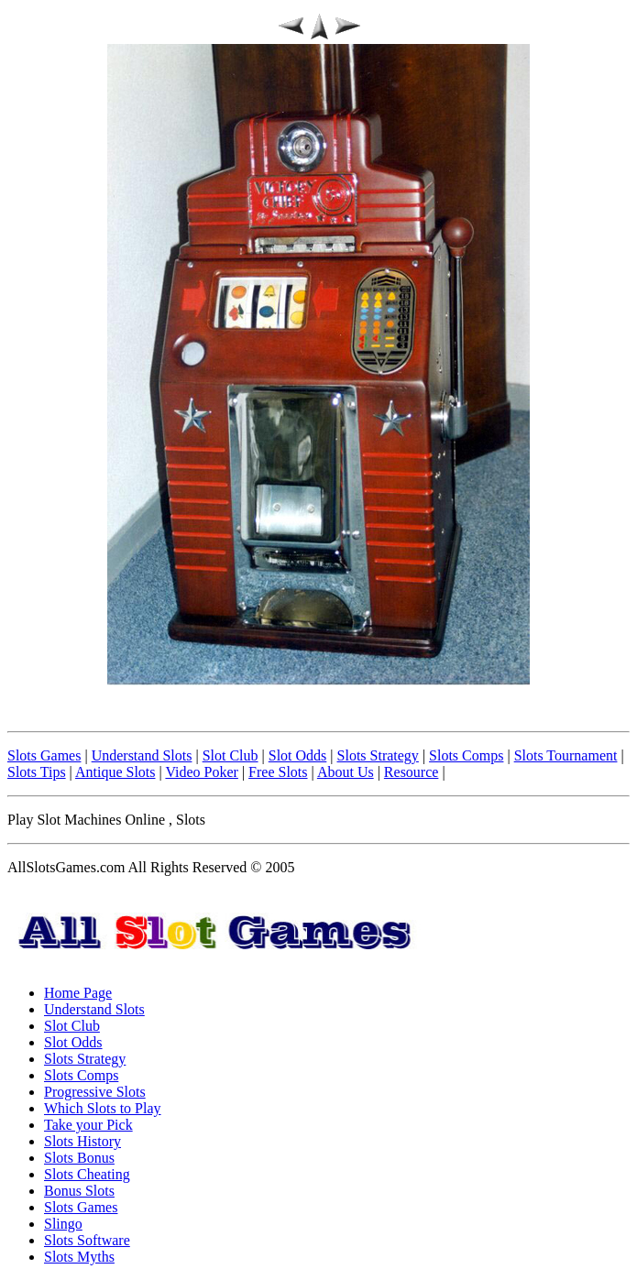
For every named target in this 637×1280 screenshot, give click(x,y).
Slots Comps (466, 755)
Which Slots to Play (102, 1108)
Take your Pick (88, 1124)
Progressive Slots (95, 1091)
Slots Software (87, 1240)
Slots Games (44, 755)
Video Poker (201, 772)
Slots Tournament (566, 755)
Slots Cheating (87, 1174)
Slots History (82, 1141)
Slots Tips (36, 772)
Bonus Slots (79, 1190)
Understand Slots (142, 755)
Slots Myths (79, 1256)
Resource (411, 772)
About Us (345, 772)
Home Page (78, 993)
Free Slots (277, 772)
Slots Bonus (79, 1157)
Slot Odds (298, 755)
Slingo (63, 1223)
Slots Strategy (378, 755)
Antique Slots (115, 772)
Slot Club (230, 755)
